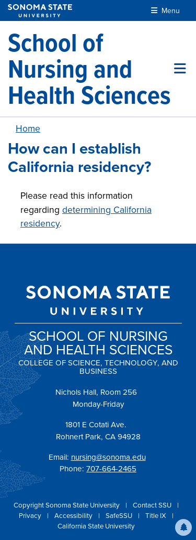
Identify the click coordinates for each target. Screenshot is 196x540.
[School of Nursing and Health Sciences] (91, 68)
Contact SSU (153, 505)
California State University (96, 526)
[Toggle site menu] (180, 68)
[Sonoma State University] (40, 10)
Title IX (156, 516)
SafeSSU (120, 516)
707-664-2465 (111, 468)
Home (28, 128)
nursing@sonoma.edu (108, 457)
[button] (183, 527)
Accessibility (74, 516)
